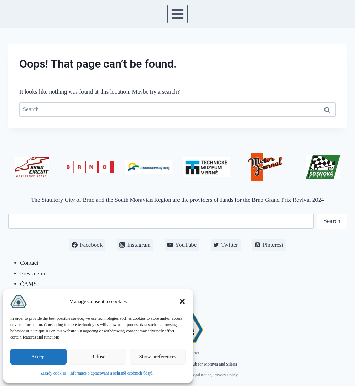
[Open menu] (177, 14)
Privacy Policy (226, 374)
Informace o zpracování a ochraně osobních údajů (111, 373)
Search (331, 221)
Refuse (98, 356)
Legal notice (201, 374)
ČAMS (28, 284)
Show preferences (157, 356)
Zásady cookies (53, 373)
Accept (38, 356)
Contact (29, 263)
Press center (34, 273)
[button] (182, 301)
